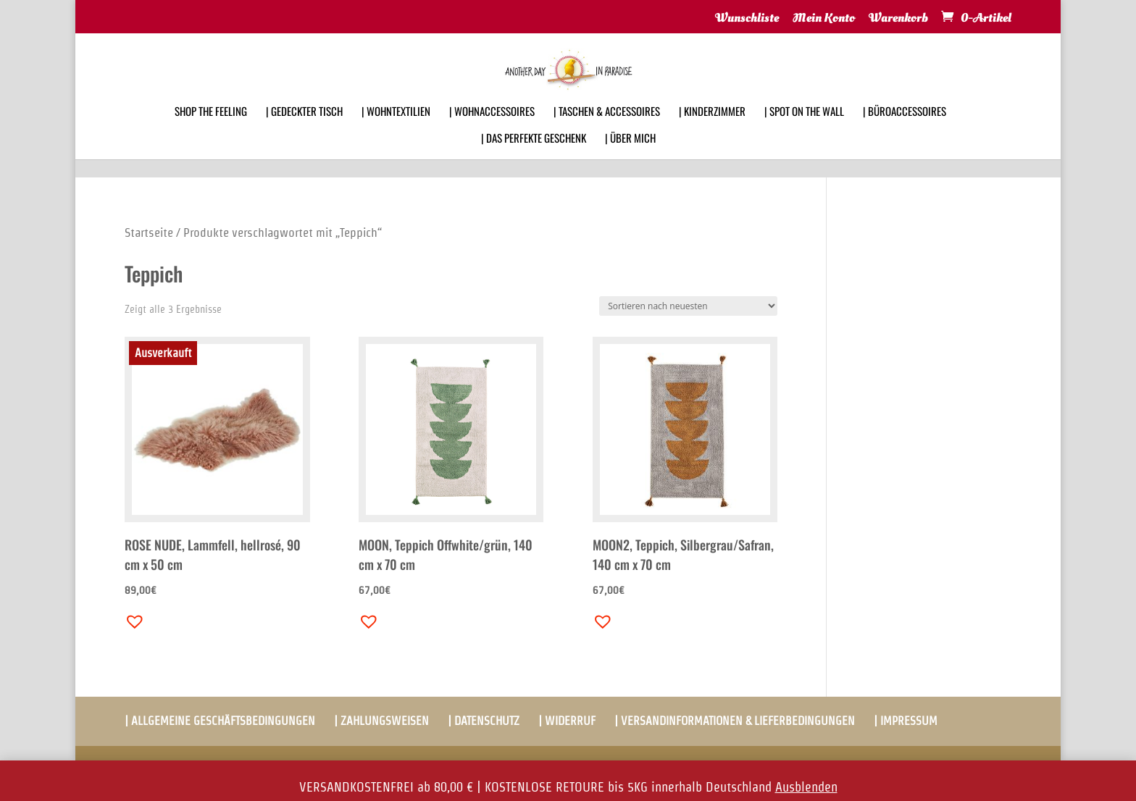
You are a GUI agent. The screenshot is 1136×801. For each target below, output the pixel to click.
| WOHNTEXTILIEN (396, 130)
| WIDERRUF (567, 721)
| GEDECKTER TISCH (304, 130)
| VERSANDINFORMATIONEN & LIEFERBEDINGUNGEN (734, 721)
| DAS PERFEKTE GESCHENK (533, 157)
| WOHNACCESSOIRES (492, 130)
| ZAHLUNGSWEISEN (381, 721)
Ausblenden (806, 787)
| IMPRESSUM (905, 721)
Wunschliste (747, 19)
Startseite (149, 232)
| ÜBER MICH (630, 157)
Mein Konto (824, 19)
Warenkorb (898, 19)
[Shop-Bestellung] (688, 306)
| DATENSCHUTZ (483, 721)
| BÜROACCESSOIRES (904, 130)
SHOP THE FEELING (211, 130)
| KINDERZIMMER (712, 130)
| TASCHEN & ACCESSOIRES (607, 130)
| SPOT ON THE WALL (804, 130)
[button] (131, 617)
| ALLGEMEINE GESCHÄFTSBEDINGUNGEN (220, 721)
